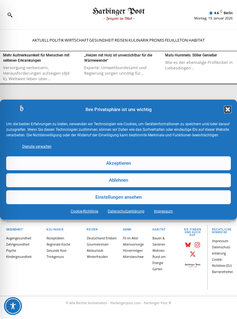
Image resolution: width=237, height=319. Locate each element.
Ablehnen (118, 180)
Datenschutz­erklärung (126, 211)
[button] (228, 109)
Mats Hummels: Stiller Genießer (191, 55)
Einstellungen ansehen (118, 197)
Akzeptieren (118, 163)
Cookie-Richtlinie (84, 211)
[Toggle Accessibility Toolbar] (13, 306)
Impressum (163, 211)
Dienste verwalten (37, 146)
